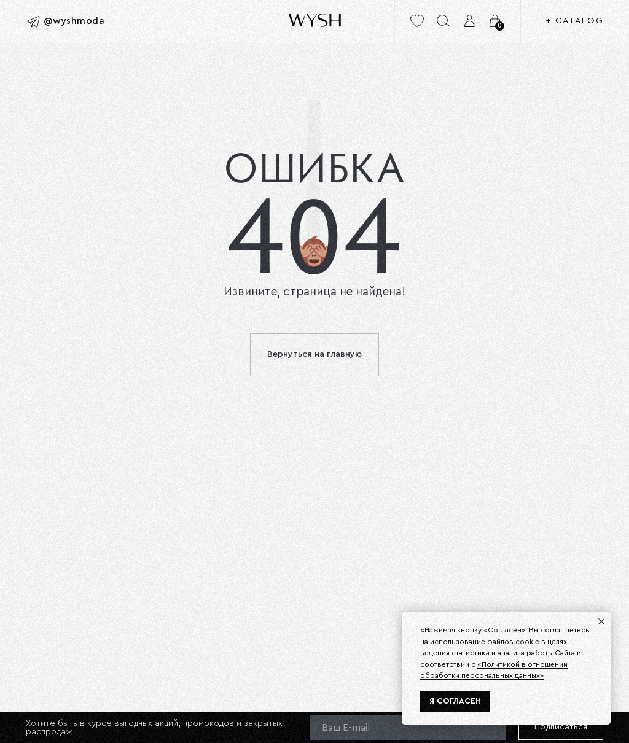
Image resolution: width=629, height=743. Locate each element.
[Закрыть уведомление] (601, 621)
